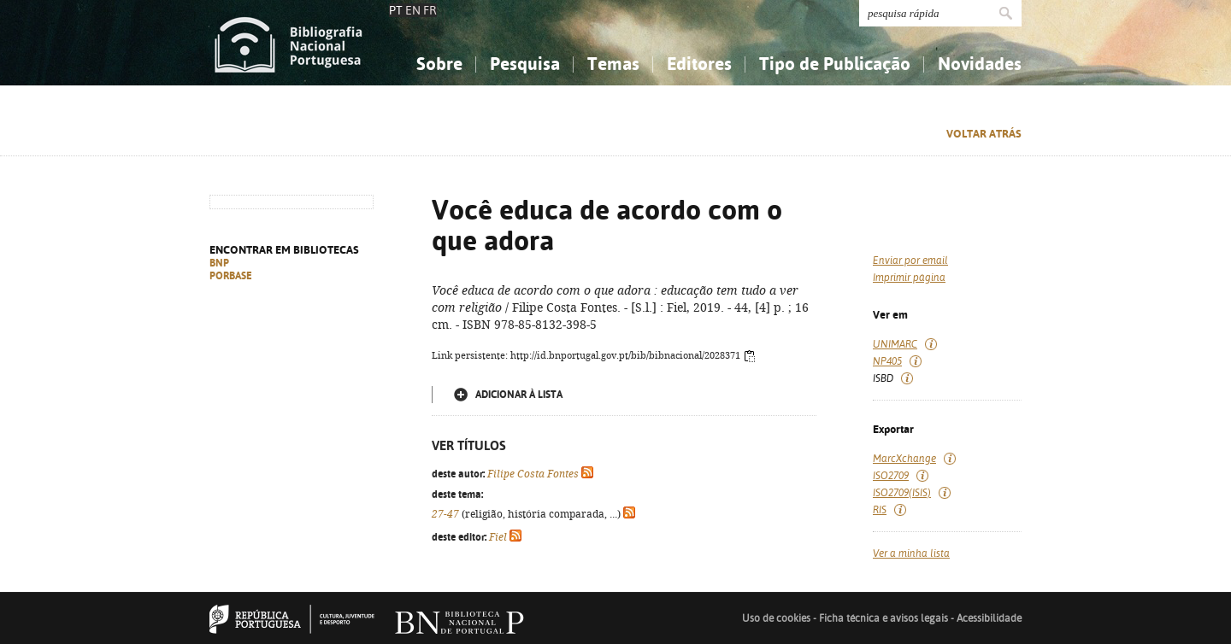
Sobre (439, 63)
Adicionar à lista (518, 395)
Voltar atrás (984, 133)
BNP (219, 263)
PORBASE (230, 276)
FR (430, 10)
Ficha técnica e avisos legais (883, 618)
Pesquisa (525, 63)
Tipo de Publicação (834, 63)
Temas (613, 63)
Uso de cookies (776, 618)
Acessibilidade (989, 618)
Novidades (980, 63)
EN (413, 10)
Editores (699, 63)
